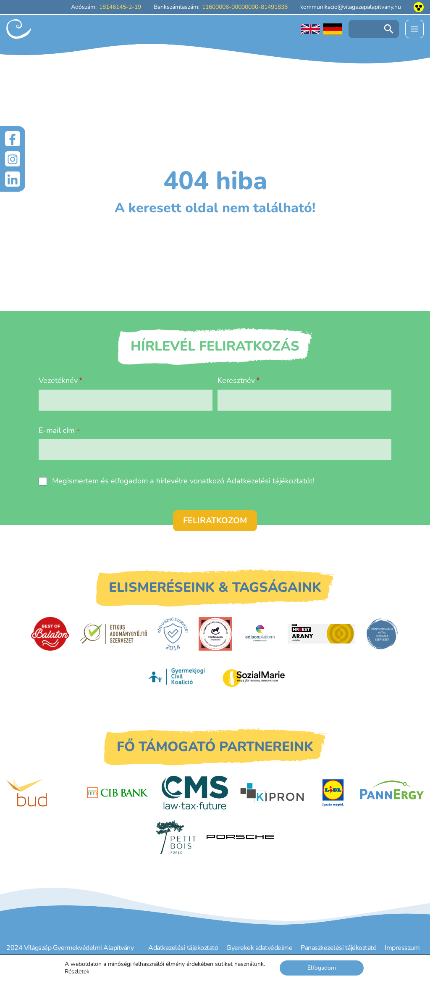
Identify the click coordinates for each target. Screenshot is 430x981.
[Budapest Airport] (39, 792)
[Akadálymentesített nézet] (419, 7)
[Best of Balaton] (50, 634)
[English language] (310, 29)
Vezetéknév (58, 380)
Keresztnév (236, 380)
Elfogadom (321, 968)
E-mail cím (59, 430)
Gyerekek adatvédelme (259, 947)
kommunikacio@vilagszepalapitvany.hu (350, 7)
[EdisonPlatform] (260, 634)
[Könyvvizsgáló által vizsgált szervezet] (382, 634)
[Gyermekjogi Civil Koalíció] (177, 678)
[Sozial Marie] (254, 678)
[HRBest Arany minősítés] (321, 633)
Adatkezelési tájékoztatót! (270, 481)
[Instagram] (12, 158)
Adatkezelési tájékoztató (183, 947)
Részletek (77, 972)
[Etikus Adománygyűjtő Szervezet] (113, 633)
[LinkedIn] (12, 179)
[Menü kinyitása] (414, 29)
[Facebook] (12, 138)
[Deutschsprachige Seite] (332, 29)
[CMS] (195, 793)
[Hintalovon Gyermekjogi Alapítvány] (215, 634)
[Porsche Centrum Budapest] (240, 837)
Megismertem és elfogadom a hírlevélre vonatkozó (183, 481)
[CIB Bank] (117, 792)
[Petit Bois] (176, 837)
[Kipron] (272, 792)
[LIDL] (333, 793)
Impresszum (402, 947)
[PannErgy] (392, 793)
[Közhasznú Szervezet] (172, 634)
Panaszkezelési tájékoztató (338, 947)
